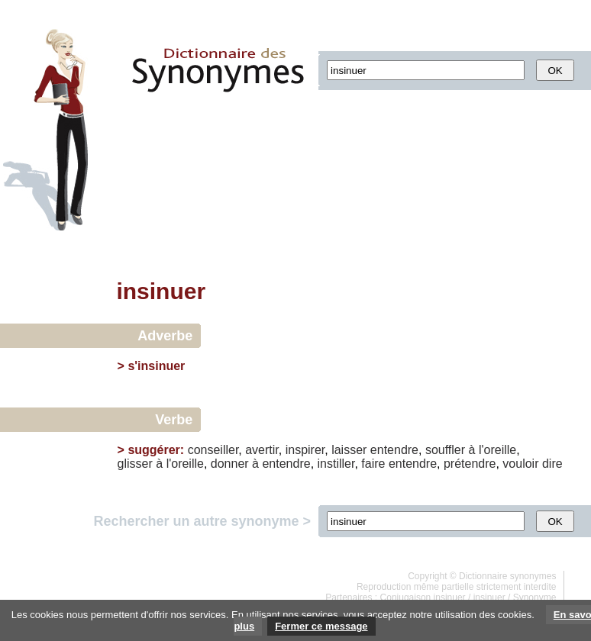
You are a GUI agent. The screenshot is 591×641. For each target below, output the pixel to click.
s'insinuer (156, 365)
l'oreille (497, 449)
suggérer (153, 449)
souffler (445, 449)
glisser (135, 463)
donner (230, 463)
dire (552, 463)
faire (373, 463)
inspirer (305, 449)
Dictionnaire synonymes (507, 576)
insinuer (489, 597)
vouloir (520, 463)
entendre (394, 449)
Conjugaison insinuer (423, 597)
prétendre (470, 463)
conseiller (213, 449)
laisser (349, 449)
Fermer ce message (321, 626)
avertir (262, 449)
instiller (336, 463)
